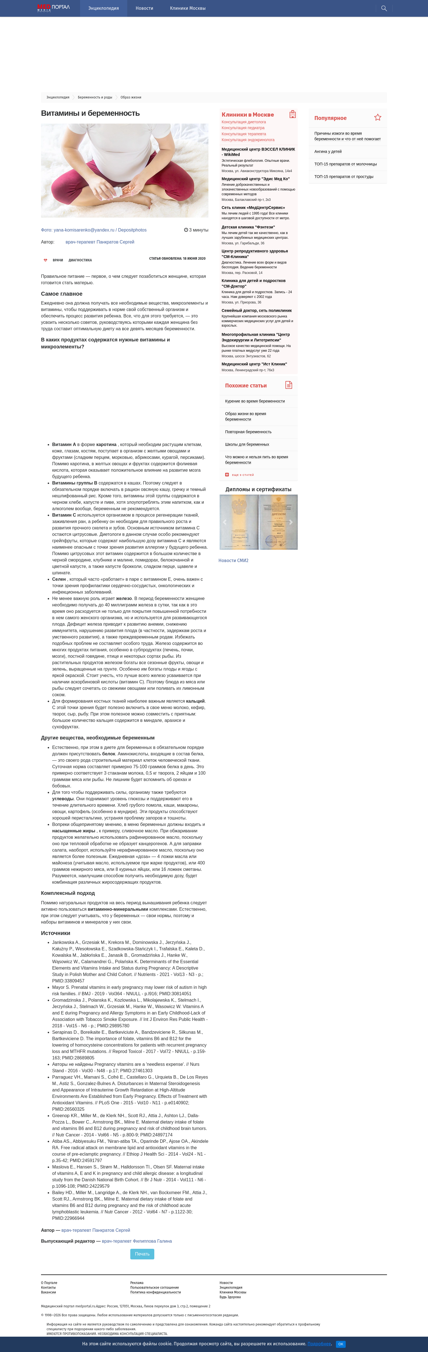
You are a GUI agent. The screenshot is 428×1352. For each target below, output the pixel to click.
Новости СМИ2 (233, 560)
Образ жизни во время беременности (245, 416)
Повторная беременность (248, 431)
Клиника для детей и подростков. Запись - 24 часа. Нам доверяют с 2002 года (257, 294)
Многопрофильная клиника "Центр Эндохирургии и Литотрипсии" (256, 337)
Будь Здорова (230, 1297)
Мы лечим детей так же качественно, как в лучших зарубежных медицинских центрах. (255, 235)
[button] (225, 522)
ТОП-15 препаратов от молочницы (345, 164)
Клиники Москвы (188, 8)
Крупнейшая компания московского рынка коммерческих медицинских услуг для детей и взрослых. (257, 321)
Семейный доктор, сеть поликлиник (257, 310)
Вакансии (48, 1292)
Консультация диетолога (244, 122)
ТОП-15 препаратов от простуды (343, 176)
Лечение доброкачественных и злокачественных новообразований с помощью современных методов (258, 189)
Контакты (48, 1288)
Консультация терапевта (244, 134)
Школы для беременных (247, 444)
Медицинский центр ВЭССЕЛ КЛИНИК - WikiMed (258, 152)
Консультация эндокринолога (248, 140)
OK (340, 1344)
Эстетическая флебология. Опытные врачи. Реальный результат (256, 163)
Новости (144, 8)
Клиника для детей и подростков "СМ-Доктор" (254, 283)
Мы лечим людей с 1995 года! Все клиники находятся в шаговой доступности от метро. (256, 216)
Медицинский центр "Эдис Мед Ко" (256, 179)
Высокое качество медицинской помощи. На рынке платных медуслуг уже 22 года (256, 348)
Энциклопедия (103, 8)
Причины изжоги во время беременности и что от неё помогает (347, 136)
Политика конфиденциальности (155, 1292)
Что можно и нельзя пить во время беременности (256, 459)
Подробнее (319, 1343)
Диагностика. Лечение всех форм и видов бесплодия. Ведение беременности (254, 265)
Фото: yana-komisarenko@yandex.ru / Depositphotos (94, 230)
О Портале (49, 1283)
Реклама (136, 1283)
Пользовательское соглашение (154, 1288)
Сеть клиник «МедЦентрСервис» (253, 207)
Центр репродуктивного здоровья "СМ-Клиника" (255, 254)
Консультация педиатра (243, 128)
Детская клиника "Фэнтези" (248, 227)
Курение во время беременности (255, 401)
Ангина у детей (328, 151)
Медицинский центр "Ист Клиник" (254, 364)
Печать (142, 1254)
